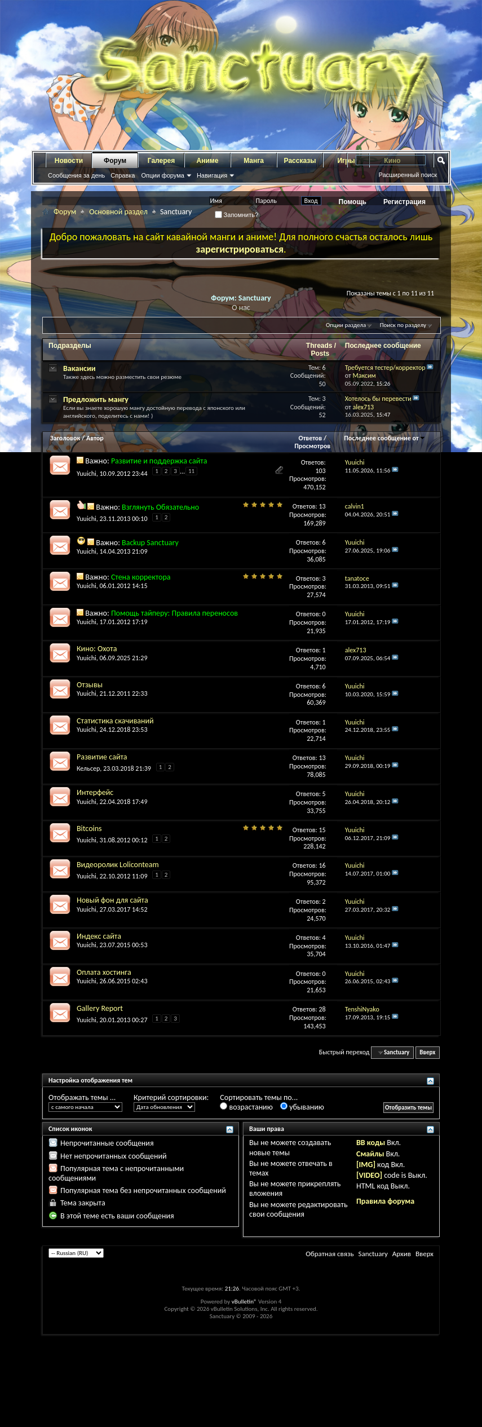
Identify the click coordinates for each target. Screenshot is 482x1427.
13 (322, 506)
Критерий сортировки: (171, 1097)
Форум (115, 161)
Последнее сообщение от (384, 438)
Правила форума (385, 1201)
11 (191, 471)
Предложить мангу (96, 399)
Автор (95, 438)
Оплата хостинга (104, 972)
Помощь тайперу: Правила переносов (174, 613)
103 (320, 471)
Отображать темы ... (82, 1097)
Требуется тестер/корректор (385, 368)
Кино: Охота (97, 648)
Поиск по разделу (403, 325)
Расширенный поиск (407, 174)
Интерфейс (95, 792)
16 (322, 865)
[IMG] (365, 1164)
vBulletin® (244, 1301)
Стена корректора (141, 577)
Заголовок (65, 438)
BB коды (370, 1142)
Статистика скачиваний (115, 721)
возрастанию (246, 1107)
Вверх (427, 1052)
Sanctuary (372, 1253)
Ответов (310, 438)
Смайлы (370, 1154)
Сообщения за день (76, 175)
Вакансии (79, 368)
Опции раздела (346, 325)
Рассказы (300, 161)
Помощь (352, 202)
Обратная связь (329, 1253)
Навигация (212, 175)
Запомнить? (237, 214)
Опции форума (162, 175)
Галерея (161, 161)
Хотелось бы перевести (378, 399)
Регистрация (404, 202)
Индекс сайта (99, 936)
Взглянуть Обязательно (160, 507)
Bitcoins (89, 828)
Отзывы (90, 685)
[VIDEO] (369, 1175)
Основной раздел (118, 212)
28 (322, 1009)
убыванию (302, 1107)
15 (322, 830)
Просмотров (312, 446)
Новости (69, 161)
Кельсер (88, 768)
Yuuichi (86, 474)
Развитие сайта (102, 757)
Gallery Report (100, 1008)
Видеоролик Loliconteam (118, 864)
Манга (254, 161)
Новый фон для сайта (112, 900)
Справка (122, 175)
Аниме (208, 161)
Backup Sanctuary (150, 542)
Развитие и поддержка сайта (159, 461)
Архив (401, 1253)
